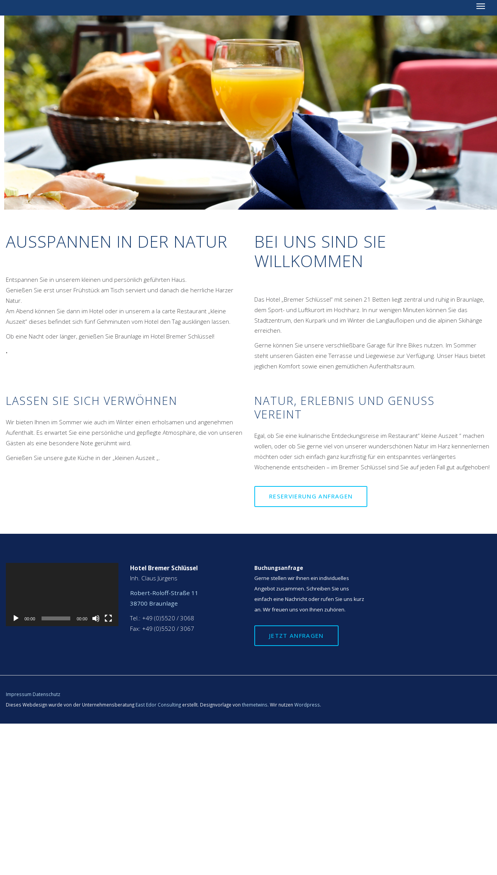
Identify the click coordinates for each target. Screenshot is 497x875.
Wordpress (307, 704)
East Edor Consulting (158, 704)
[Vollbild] (108, 618)
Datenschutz (46, 694)
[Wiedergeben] (16, 618)
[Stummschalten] (96, 618)
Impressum (18, 694)
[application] (62, 594)
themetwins (255, 704)
